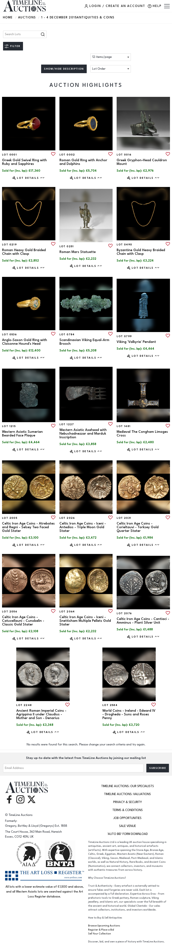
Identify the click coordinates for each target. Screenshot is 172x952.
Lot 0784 (67, 334)
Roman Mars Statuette (77, 252)
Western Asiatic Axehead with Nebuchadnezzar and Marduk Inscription (83, 433)
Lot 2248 (24, 705)
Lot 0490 (124, 244)
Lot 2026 (67, 518)
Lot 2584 (109, 705)
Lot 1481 (123, 426)
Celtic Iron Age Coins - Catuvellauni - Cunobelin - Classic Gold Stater (23, 620)
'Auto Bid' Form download (127, 834)
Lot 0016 (124, 154)
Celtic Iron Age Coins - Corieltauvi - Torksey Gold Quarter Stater (138, 527)
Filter (15, 46)
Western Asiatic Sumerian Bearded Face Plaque (22, 433)
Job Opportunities (127, 818)
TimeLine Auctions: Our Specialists (127, 786)
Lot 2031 (124, 518)
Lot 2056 (9, 611)
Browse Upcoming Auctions (104, 925)
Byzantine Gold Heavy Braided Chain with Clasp (141, 252)
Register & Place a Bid (101, 930)
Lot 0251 (66, 246)
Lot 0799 (124, 336)
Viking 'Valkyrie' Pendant (136, 342)
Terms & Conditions (127, 810)
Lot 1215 (9, 426)
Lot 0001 (9, 154)
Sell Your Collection (99, 933)
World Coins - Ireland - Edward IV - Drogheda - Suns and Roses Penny (129, 714)
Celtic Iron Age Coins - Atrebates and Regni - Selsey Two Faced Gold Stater (28, 527)
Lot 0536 (9, 334)
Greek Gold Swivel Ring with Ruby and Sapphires (24, 162)
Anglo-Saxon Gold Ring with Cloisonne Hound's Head (24, 342)
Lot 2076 (124, 613)
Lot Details (31, 177)
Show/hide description (64, 68)
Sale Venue (127, 826)
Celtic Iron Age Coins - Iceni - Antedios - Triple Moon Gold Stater (82, 527)
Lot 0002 (67, 154)
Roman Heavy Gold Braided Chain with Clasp (24, 252)
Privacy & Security (127, 802)
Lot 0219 (9, 244)
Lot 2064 (67, 611)
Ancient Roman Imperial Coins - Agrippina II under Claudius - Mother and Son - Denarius (41, 714)
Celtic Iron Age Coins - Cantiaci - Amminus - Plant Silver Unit (143, 620)
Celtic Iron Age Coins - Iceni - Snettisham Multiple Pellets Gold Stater (85, 620)
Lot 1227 (66, 424)
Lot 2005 (9, 518)
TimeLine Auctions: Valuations (127, 794)
